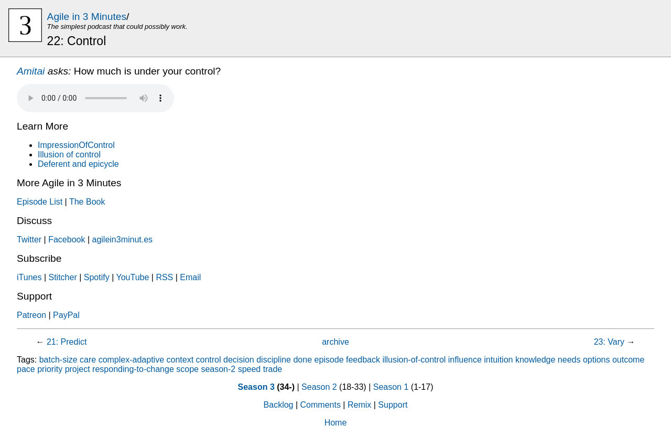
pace (26, 369)
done (302, 359)
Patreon (31, 315)
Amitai (31, 71)
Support (392, 404)
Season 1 (391, 386)
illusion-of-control (414, 359)
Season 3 (256, 386)
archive (335, 341)
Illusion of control (69, 154)
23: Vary (609, 341)
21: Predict (66, 341)
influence (465, 359)
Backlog (279, 404)
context (180, 359)
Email (190, 277)
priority (49, 369)
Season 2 (319, 386)
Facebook (66, 239)
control (208, 359)
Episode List (39, 201)
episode (329, 359)
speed (249, 369)
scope (187, 369)
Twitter (29, 239)
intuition (498, 359)
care (88, 359)
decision (238, 359)
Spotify (97, 277)
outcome (628, 359)
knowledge (535, 359)
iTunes (29, 277)
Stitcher (62, 277)
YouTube (132, 277)
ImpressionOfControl (76, 145)
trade (272, 369)
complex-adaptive (131, 359)
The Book (87, 201)
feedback (363, 359)
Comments (320, 404)
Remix (359, 404)
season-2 (218, 369)
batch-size (58, 359)
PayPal (66, 315)
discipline (273, 359)
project (77, 369)
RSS (164, 277)
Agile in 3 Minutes (86, 16)
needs (569, 359)
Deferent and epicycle (78, 163)
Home (335, 422)
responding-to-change (133, 369)
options (596, 359)
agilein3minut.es (122, 239)
